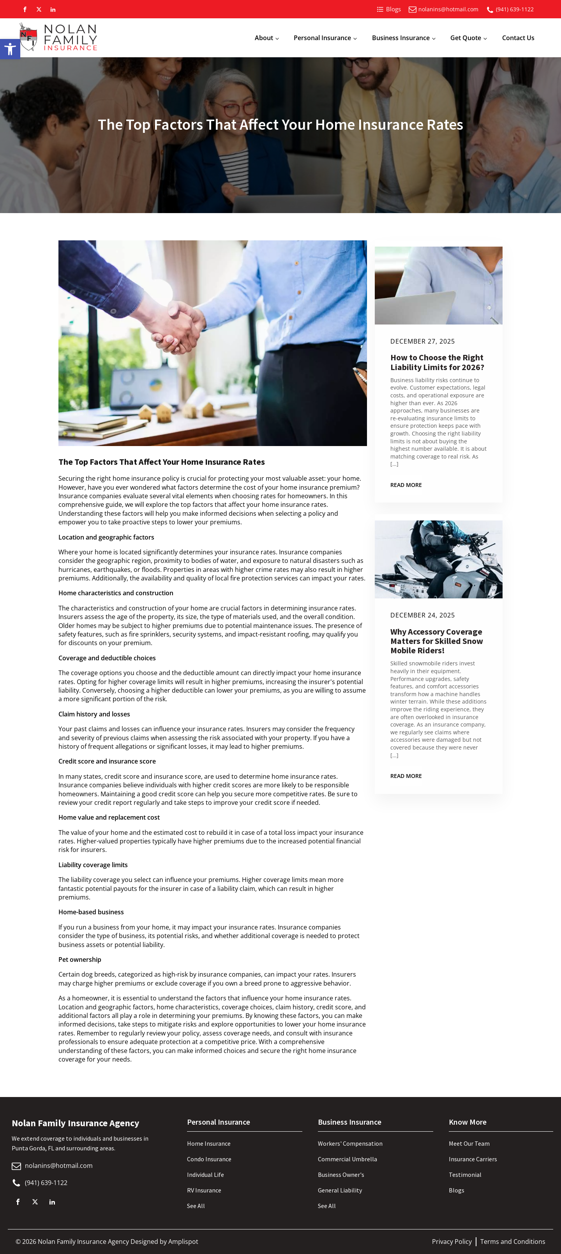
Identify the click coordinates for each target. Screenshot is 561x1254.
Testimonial (465, 1174)
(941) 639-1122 (515, 9)
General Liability (340, 1190)
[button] (10, 49)
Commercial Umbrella (347, 1159)
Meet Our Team (469, 1143)
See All (196, 1206)
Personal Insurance (322, 38)
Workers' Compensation (350, 1143)
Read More (406, 485)
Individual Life (205, 1174)
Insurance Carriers (473, 1159)
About (264, 38)
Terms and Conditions (512, 1241)
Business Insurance (401, 38)
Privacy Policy (452, 1241)
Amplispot (183, 1241)
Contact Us (518, 38)
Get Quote (465, 38)
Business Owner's (341, 1174)
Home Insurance (209, 1143)
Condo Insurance (209, 1159)
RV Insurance (204, 1190)
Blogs (456, 1190)
